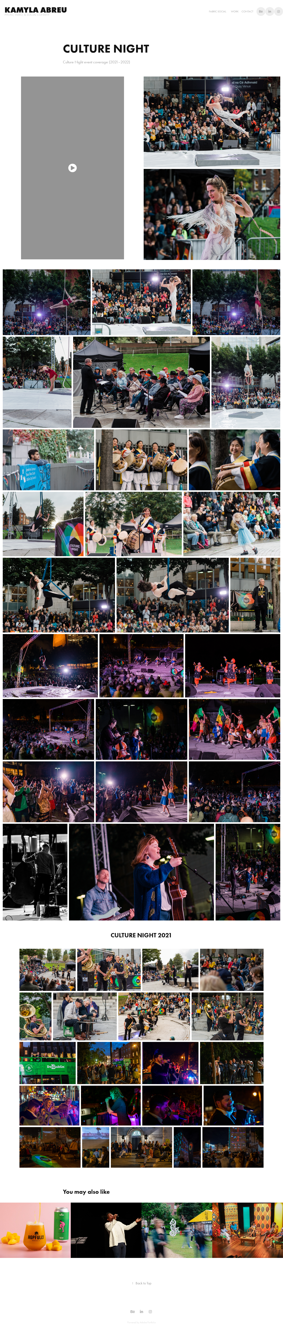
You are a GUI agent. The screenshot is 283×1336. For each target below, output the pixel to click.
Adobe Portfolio (148, 1322)
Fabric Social (217, 11)
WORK (235, 11)
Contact (247, 11)
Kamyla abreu (36, 10)
